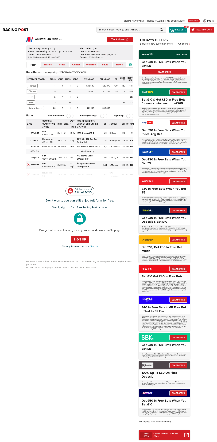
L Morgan (114, 157)
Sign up (80, 239)
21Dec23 (34, 146)
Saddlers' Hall (98, 54)
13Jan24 (34, 140)
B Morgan (114, 140)
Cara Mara (91, 51)
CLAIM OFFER (164, 72)
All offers (184, 43)
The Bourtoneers (44, 54)
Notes (119, 64)
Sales (105, 64)
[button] (132, 30)
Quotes (76, 64)
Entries (48, 64)
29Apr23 (34, 157)
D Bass (113, 133)
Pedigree (91, 64)
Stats (62, 64)
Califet (88, 48)
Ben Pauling (42, 51)
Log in (94, 246)
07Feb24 (34, 133)
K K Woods (115, 146)
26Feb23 (34, 164)
